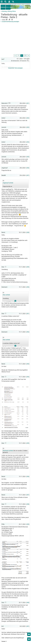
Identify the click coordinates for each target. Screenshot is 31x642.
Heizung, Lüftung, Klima (9, 11)
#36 (28, 476)
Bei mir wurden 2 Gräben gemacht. (15, 451)
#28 (28, 232)
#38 (28, 504)
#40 (28, 602)
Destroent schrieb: (8, 450)
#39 (28, 524)
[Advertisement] (15, 38)
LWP (19, 211)
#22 (28, 118)
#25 (28, 157)
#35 (28, 443)
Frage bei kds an (9, 184)
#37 (28, 495)
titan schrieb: (6, 295)
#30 (28, 287)
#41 (28, 626)
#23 (28, 127)
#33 (28, 364)
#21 (28, 103)
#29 (28, 267)
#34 (28, 377)
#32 (28, 332)
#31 (28, 313)
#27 (28, 175)
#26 (28, 168)
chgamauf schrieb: (8, 183)
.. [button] (15, 301)
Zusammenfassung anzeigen (10, 21)
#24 (28, 142)
